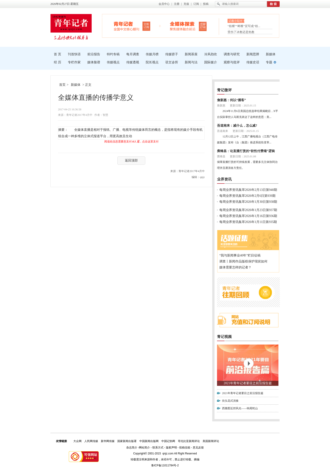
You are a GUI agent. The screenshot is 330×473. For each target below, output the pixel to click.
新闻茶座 (191, 54)
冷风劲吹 (210, 54)
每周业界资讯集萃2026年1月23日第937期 (248, 210)
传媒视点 (113, 62)
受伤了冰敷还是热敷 (241, 32)
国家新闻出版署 (127, 441)
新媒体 (270, 54)
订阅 (196, 4)
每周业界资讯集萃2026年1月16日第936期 (248, 216)
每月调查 (132, 54)
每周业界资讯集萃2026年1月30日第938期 (248, 201)
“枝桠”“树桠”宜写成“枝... (244, 26)
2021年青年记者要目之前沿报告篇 (248, 383)
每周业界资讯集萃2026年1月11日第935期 (248, 222)
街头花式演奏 (230, 400)
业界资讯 (224, 179)
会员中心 (164, 4)
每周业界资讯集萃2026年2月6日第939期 (247, 196)
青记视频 (224, 337)
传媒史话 (252, 62)
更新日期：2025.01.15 (243, 105)
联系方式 (157, 447)
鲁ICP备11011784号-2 (165, 465)
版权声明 (171, 447)
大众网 (77, 441)
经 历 (57, 62)
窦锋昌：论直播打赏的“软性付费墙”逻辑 (246, 151)
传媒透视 (132, 62)
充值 (186, 4)
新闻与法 (191, 62)
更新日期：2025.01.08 (243, 156)
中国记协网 (168, 441)
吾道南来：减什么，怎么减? (237, 125)
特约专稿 (113, 54)
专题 (269, 62)
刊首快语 (74, 54)
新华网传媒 (108, 441)
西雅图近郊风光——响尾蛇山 (240, 408)
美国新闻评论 (211, 441)
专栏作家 (74, 62)
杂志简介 (131, 447)
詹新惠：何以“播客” (231, 100)
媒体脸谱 (93, 62)
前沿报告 (93, 54)
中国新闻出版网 (149, 441)
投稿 (206, 4)
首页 (62, 84)
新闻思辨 (252, 54)
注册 (176, 4)
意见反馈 (198, 447)
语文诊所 (171, 62)
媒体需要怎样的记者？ (235, 267)
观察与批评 (232, 62)
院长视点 (152, 62)
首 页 (57, 54)
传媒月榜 (152, 54)
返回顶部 (131, 160)
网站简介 (144, 447)
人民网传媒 (91, 441)
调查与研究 (232, 54)
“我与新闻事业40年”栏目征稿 (240, 255)
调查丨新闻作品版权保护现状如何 (243, 261)
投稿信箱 (184, 447)
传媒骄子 (171, 54)
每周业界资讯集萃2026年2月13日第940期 (248, 190)
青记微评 (224, 90)
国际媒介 (210, 62)
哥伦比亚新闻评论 (189, 441)
